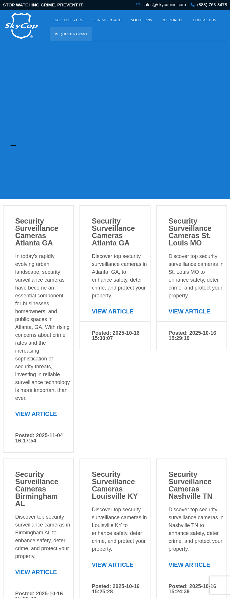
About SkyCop (68, 20)
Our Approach (107, 20)
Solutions (141, 20)
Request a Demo (71, 34)
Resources (173, 20)
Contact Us (204, 20)
